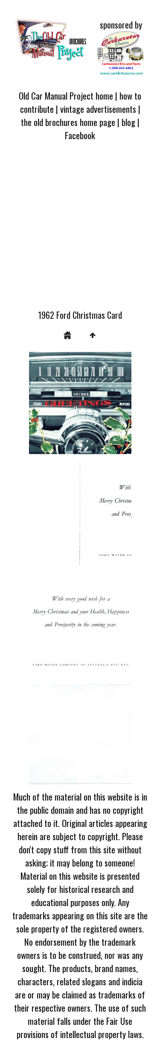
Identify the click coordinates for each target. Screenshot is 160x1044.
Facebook (80, 135)
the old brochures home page (68, 122)
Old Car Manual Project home (66, 95)
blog (128, 122)
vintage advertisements (98, 108)
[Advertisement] (80, 230)
